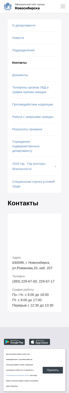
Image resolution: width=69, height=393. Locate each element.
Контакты (19, 62)
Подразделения (23, 50)
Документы (20, 75)
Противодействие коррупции (32, 104)
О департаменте (24, 25)
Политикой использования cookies (17, 375)
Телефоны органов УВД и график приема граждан (30, 90)
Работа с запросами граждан (32, 116)
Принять (53, 370)
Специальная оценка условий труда (33, 184)
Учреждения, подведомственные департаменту (26, 146)
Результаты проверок (27, 129)
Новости (18, 37)
